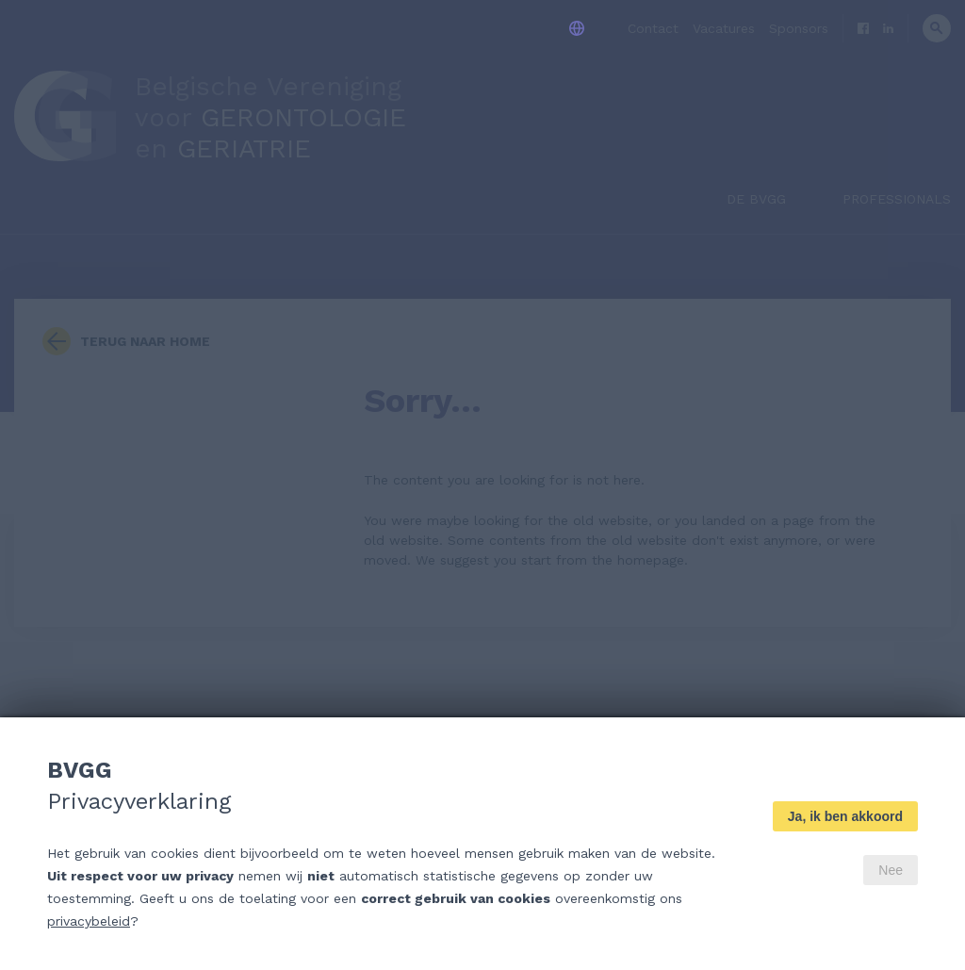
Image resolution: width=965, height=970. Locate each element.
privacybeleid (88, 921)
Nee (890, 870)
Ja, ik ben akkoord (845, 816)
